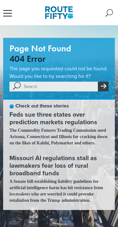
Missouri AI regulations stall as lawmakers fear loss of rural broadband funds (53, 165)
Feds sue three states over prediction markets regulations (53, 118)
